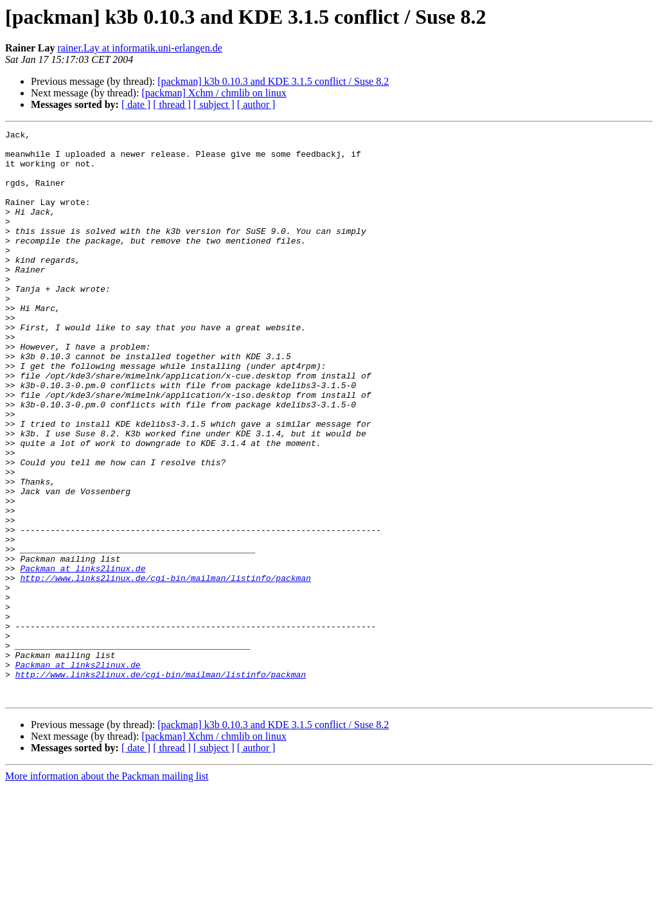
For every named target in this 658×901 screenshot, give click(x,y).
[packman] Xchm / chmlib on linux (213, 92)
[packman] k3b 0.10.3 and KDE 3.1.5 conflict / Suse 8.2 (273, 81)
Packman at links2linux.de (82, 657)
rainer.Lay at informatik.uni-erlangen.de (139, 47)
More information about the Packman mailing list (106, 889)
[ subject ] (214, 104)
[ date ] (135, 104)
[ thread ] (172, 104)
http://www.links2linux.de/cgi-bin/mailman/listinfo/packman (165, 668)
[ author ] (256, 104)
